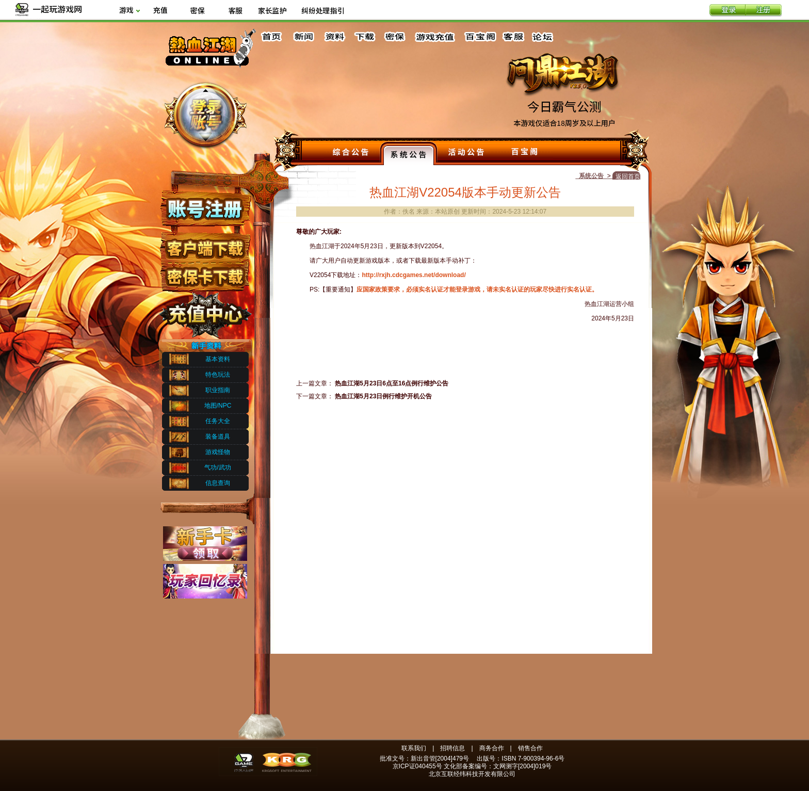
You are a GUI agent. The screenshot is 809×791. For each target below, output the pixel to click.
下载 (364, 36)
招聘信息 (452, 748)
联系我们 (413, 748)
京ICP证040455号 (417, 766)
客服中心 (514, 36)
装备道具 (217, 436)
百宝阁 (480, 36)
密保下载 (204, 274)
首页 (273, 36)
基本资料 (217, 359)
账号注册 (204, 208)
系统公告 (409, 153)
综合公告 (351, 153)
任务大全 (217, 421)
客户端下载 (204, 244)
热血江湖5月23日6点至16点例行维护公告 (391, 383)
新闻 (303, 36)
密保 (395, 36)
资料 (334, 36)
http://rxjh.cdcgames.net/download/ (413, 275)
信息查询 (217, 483)
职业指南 (217, 390)
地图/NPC (218, 405)
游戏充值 (435, 36)
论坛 (545, 36)
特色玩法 (217, 374)
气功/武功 (217, 467)
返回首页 (628, 176)
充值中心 (204, 311)
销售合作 (530, 748)
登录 (727, 11)
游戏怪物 (217, 452)
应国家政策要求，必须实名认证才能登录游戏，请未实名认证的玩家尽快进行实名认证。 (477, 289)
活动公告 (466, 153)
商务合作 (491, 748)
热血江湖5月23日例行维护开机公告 (383, 396)
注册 (764, 11)
